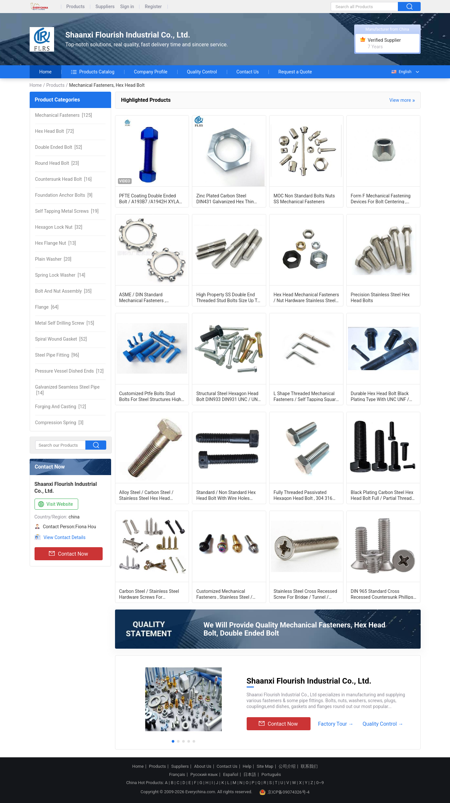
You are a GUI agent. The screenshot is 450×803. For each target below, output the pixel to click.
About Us (202, 766)
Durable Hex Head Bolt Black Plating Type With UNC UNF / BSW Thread (380, 396)
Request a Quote (295, 71)
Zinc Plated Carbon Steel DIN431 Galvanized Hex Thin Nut (225, 198)
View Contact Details (65, 537)
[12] (69, 371)
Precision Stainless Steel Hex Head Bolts (380, 297)
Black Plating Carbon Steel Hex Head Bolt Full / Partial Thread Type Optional (382, 495)
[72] (54, 131)
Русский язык (204, 775)
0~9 (320, 782)
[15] (64, 323)
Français (177, 775)
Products (75, 7)
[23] (57, 163)
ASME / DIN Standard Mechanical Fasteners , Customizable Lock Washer (146, 297)
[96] (57, 355)
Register (153, 7)
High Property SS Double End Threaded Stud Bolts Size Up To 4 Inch (228, 297)
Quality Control (202, 71)
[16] (63, 179)
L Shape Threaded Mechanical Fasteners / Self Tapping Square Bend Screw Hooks (305, 396)
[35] (63, 291)
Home (45, 71)
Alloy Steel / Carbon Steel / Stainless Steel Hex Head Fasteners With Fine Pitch (146, 495)
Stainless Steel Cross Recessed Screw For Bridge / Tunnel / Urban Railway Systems (305, 594)
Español (230, 775)
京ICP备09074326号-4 (284, 792)
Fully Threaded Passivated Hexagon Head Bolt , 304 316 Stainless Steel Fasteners (302, 495)
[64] (47, 307)
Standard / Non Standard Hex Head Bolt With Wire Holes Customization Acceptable (225, 495)
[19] (67, 211)
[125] (63, 115)
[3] (59, 422)
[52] (58, 147)
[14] (60, 275)
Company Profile (150, 71)
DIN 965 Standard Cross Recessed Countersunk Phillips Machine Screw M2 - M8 (382, 594)
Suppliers (105, 7)
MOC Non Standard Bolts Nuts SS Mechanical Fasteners (304, 198)
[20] (53, 259)
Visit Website (55, 504)
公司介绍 (287, 766)
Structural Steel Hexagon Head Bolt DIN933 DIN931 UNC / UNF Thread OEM (228, 396)
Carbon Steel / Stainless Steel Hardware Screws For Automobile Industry (149, 594)
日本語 (249, 775)
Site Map (265, 766)
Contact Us (248, 71)
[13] (55, 243)
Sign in (127, 7)
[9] (64, 195)
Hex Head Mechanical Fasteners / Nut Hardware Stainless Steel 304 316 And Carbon (306, 297)
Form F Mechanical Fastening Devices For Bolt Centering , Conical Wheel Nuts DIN (381, 198)
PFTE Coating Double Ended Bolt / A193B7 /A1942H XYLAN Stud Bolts (150, 198)
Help (247, 766)
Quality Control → (383, 724)
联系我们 (309, 766)
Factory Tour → (336, 724)
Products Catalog (92, 72)
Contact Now (68, 553)
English (401, 71)
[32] (58, 227)
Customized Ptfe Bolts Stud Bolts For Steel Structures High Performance (150, 396)
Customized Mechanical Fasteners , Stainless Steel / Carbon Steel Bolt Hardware (224, 594)
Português (271, 775)
